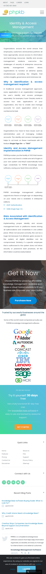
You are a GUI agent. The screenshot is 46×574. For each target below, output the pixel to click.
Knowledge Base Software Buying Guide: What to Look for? (22, 502)
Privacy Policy (28, 460)
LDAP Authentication (14, 205)
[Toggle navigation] (42, 12)
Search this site (35, 572)
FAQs (12, 2)
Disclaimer (6, 463)
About (5, 2)
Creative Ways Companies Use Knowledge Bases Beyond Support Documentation (22, 524)
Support (26, 457)
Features (5, 35)
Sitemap (26, 463)
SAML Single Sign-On (15, 209)
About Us (26, 451)
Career (19, 2)
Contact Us (6, 460)
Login (26, 2)
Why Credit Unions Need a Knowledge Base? (20, 513)
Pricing (4, 457)
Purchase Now (23, 300)
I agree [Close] (26, 569)
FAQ (24, 454)
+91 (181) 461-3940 (9, 6)
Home (4, 451)
